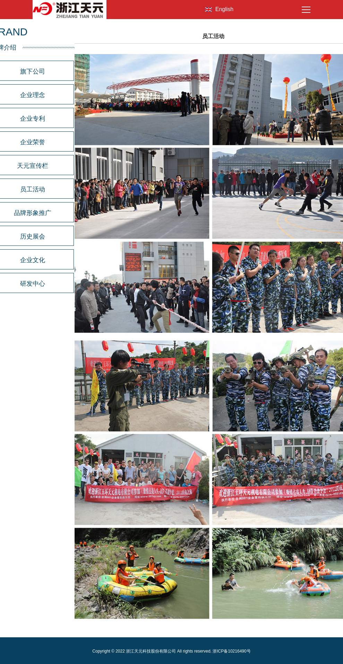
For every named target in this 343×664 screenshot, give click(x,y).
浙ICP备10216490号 (231, 651)
